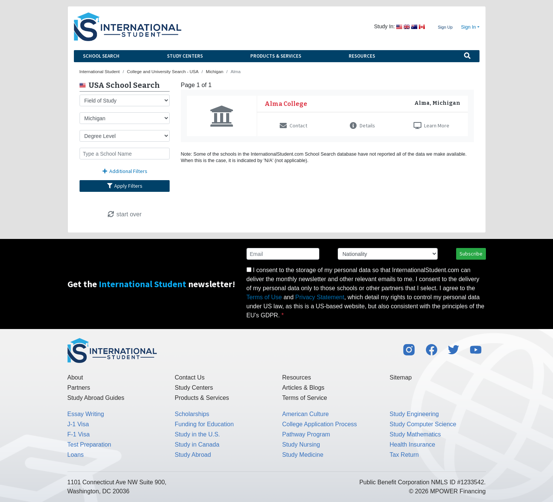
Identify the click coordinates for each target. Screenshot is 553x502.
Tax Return (404, 454)
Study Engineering (414, 414)
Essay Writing (85, 414)
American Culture (305, 414)
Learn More (431, 125)
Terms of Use (264, 297)
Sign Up (445, 27)
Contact (293, 125)
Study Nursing (301, 444)
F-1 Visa (78, 434)
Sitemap (401, 377)
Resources (362, 56)
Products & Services (275, 56)
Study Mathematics (415, 434)
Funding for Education (204, 424)
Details (362, 125)
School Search (101, 56)
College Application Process (319, 424)
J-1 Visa (78, 424)
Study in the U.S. (197, 434)
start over (124, 214)
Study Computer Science (423, 424)
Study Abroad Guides (95, 398)
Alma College (286, 103)
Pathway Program (306, 434)
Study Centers (185, 56)
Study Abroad (193, 454)
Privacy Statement (319, 297)
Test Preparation (89, 444)
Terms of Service (304, 398)
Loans (75, 454)
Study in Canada (197, 444)
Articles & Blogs (303, 387)
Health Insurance (412, 444)
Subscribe (471, 253)
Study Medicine (302, 454)
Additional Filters (124, 171)
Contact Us (190, 377)
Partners (78, 387)
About (75, 377)
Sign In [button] (468, 27)
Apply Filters (124, 185)
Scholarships (192, 414)
